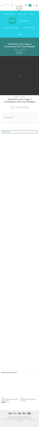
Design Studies (29, 27)
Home (3, 5)
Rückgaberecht (25, 420)
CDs (31, 14)
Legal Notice (28, 421)
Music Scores (24, 21)
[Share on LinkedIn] (27, 111)
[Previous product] (21, 52)
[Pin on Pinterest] (24, 111)
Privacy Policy (32, 423)
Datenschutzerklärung (15, 421)
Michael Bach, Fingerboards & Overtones (9, 403)
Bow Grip (22, 14)
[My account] (34, 5)
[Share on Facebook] (14, 111)
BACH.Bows (9, 14)
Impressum (11, 420)
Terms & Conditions (8, 423)
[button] (12, 5)
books (22, 49)
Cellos (20, 34)
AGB (17, 420)
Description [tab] (6, 135)
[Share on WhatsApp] (11, 111)
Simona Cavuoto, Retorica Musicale (28, 403)
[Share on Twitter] (18, 111)
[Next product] (18, 52)
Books (12, 21)
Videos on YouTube (11, 27)
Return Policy (21, 423)
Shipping (20, 424)
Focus (7, 6)
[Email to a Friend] (21, 111)
